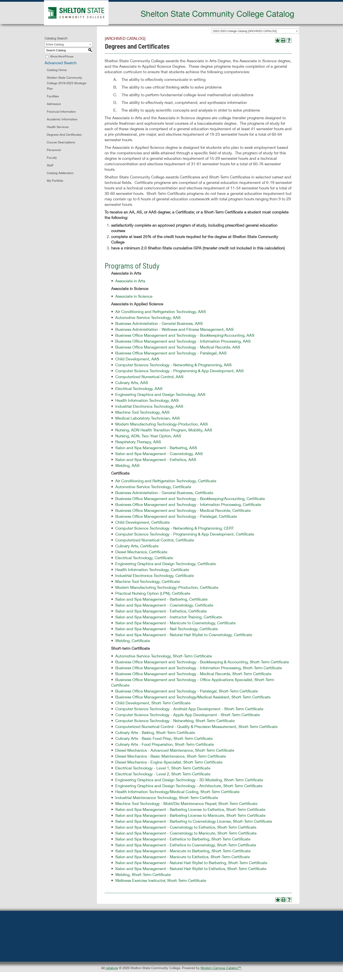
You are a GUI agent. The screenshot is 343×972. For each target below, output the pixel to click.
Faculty (52, 157)
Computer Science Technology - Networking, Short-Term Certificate (175, 720)
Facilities (53, 96)
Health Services (58, 127)
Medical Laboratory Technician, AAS (147, 418)
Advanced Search (61, 63)
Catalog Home (57, 70)
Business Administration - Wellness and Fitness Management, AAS (174, 329)
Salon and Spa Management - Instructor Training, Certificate (168, 617)
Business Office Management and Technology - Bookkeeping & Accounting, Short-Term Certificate (202, 662)
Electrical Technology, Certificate (144, 557)
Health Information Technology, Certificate (152, 569)
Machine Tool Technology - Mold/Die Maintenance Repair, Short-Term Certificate (186, 803)
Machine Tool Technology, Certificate (147, 581)
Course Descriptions (61, 142)
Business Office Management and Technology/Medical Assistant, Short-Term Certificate (193, 697)
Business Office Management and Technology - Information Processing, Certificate (188, 504)
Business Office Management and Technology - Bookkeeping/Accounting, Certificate (190, 498)
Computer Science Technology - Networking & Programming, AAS (173, 365)
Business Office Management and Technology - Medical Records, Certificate (183, 510)
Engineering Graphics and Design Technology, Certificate (165, 563)
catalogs (111, 968)
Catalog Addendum (60, 173)
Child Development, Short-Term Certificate (153, 703)
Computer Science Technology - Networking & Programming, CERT (174, 528)
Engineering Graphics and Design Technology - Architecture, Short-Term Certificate (188, 785)
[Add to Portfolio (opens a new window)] (277, 40)
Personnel (54, 150)
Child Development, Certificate (142, 522)
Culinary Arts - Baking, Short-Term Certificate (155, 732)
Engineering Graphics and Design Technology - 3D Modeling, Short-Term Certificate (189, 780)
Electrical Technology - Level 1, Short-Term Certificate (162, 768)
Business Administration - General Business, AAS (159, 323)
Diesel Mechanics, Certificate (141, 552)
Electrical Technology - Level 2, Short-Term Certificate (162, 774)
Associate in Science (133, 296)
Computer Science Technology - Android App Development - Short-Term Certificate (189, 709)
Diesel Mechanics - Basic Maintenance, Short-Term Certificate (170, 756)
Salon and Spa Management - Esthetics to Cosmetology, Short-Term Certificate (185, 845)
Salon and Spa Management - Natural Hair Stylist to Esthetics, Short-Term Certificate (190, 868)
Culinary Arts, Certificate (137, 546)
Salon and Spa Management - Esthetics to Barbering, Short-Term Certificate (182, 839)
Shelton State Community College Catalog (217, 13)
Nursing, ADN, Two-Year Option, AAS (148, 436)
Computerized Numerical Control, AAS (149, 376)
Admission (54, 104)
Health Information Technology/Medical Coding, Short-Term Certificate (177, 791)
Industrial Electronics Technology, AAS (149, 406)
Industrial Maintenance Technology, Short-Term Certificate (166, 797)
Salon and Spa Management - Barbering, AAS (156, 447)
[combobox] (255, 31)
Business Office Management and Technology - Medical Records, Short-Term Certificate (193, 673)
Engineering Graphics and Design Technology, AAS (160, 394)
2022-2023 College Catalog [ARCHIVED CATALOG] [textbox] (244, 31)
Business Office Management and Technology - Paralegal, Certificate (176, 516)
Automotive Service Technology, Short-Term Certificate (163, 656)
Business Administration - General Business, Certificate (164, 492)
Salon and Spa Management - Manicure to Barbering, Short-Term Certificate (183, 851)
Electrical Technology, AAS (139, 388)
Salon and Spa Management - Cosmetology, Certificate (164, 605)
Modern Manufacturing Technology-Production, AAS (161, 424)
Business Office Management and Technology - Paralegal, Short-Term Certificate (186, 691)
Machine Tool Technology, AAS (142, 412)
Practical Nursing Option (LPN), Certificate (152, 593)
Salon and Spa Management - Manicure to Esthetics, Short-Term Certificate (182, 857)
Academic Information (62, 119)
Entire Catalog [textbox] (55, 44)
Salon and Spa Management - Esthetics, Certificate (161, 611)
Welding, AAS (127, 465)
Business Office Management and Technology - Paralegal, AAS (171, 353)
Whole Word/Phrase (61, 56)
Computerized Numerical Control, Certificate (154, 540)
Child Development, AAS (137, 359)
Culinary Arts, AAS (131, 382)
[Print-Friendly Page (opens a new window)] (283, 40)
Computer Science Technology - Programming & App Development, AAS (179, 371)
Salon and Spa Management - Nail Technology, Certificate (166, 629)
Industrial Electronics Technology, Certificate (154, 575)
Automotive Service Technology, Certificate (153, 486)
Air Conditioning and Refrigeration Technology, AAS (160, 311)
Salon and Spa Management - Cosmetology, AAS (159, 453)
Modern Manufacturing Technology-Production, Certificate (166, 587)
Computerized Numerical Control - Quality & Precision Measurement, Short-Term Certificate (196, 726)
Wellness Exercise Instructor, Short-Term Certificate (160, 880)
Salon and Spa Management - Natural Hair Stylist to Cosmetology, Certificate (183, 634)
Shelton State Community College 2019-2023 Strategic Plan (67, 83)
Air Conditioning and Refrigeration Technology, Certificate (165, 481)
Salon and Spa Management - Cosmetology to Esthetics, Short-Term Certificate (185, 827)
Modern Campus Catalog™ (221, 968)
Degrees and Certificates (64, 134)
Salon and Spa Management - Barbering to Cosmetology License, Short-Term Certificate (193, 821)
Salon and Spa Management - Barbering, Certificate (161, 599)
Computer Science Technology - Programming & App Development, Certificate (184, 534)
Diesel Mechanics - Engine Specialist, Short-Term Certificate (168, 762)
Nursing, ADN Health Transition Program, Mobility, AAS (163, 430)
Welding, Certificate (132, 640)
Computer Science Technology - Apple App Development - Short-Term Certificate (187, 714)
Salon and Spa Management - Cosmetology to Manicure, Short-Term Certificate (186, 833)
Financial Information (61, 111)
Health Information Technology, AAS (147, 400)
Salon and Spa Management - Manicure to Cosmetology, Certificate (175, 623)
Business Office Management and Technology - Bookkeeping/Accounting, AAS (184, 335)
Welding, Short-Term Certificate (143, 874)
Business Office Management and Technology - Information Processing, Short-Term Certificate (198, 668)
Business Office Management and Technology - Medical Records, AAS (177, 347)
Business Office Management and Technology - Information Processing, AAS (183, 341)
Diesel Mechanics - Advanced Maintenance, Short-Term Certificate (174, 750)
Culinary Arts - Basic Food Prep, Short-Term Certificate (164, 738)
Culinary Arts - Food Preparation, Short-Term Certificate (164, 744)
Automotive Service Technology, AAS (148, 317)
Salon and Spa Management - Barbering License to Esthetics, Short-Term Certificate (190, 809)
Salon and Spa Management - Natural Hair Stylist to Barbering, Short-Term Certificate (191, 862)
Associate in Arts (130, 281)
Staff (50, 165)
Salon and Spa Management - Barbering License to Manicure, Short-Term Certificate (190, 815)
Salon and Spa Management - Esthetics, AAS (155, 459)
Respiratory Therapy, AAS (138, 442)
